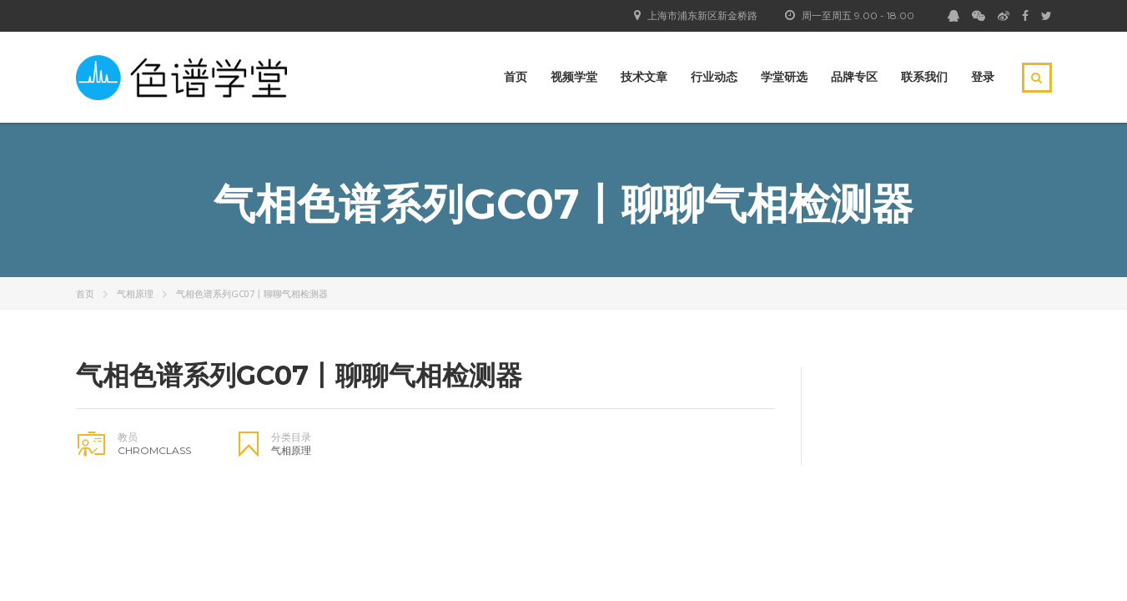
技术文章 (644, 76)
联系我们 (924, 76)
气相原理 (135, 293)
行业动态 (714, 76)
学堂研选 (784, 76)
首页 (515, 76)
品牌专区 (854, 76)
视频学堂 (574, 76)
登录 (982, 76)
